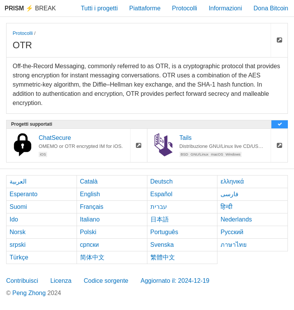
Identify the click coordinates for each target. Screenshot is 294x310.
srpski (18, 244)
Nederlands (236, 219)
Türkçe (19, 257)
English (90, 194)
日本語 (159, 219)
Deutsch (161, 181)
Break (30, 8)
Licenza (61, 280)
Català (89, 181)
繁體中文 (162, 257)
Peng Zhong (29, 293)
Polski (88, 232)
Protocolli (184, 8)
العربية (18, 181)
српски (89, 244)
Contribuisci (22, 280)
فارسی (229, 194)
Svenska (162, 244)
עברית (158, 206)
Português (164, 232)
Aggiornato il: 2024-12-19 (174, 280)
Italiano (90, 219)
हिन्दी (226, 206)
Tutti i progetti (99, 8)
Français (91, 206)
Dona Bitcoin (270, 8)
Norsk (18, 232)
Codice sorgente (106, 280)
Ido (14, 219)
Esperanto (24, 194)
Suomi (18, 206)
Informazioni (225, 8)
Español (161, 194)
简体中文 (92, 257)
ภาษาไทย (233, 244)
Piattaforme (145, 8)
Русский (231, 232)
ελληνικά (232, 181)
